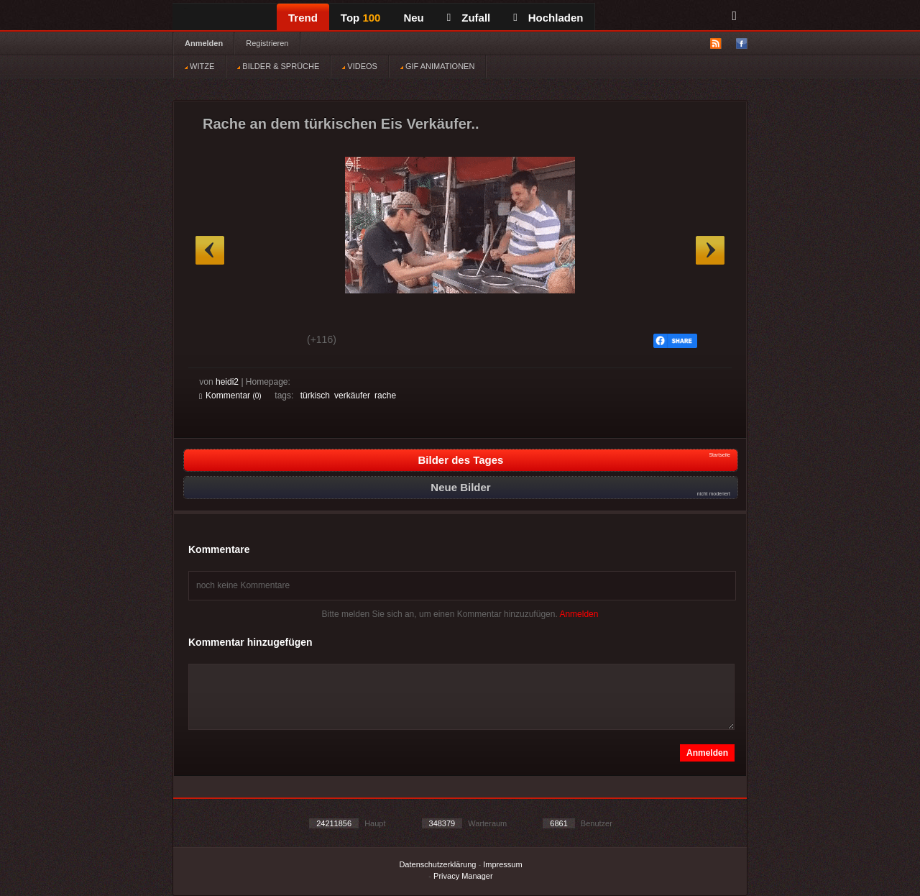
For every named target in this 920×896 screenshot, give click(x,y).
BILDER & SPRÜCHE (278, 66)
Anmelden (204, 43)
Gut (215, 341)
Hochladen (548, 18)
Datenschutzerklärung (437, 864)
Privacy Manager (463, 876)
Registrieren (267, 43)
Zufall (468, 18)
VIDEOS (359, 66)
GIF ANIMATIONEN (437, 66)
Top (361, 18)
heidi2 (227, 382)
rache (385, 395)
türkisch (315, 395)
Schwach (269, 341)
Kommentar (230, 395)
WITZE (199, 66)
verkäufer (352, 395)
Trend (303, 18)
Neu (413, 18)
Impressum (502, 864)
